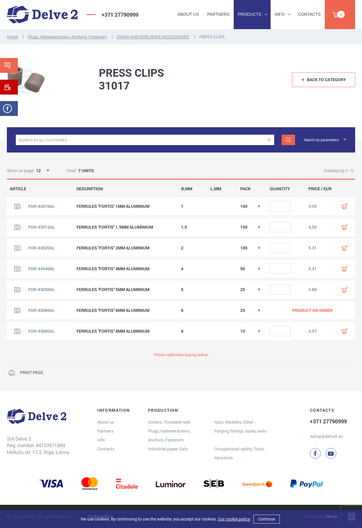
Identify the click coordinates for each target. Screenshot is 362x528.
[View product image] (17, 206)
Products (249, 14)
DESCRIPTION (90, 188)
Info (280, 14)
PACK (245, 188)
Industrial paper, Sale (168, 449)
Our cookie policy (234, 519)
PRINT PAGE (31, 372)
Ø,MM (186, 188)
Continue (266, 519)
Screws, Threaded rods (169, 422)
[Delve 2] (42, 14)
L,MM (215, 188)
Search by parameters (321, 139)
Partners (218, 14)
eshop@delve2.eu (326, 436)
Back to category (326, 79)
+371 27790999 (120, 14)
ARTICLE (18, 188)
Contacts (309, 14)
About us (188, 14)
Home (12, 37)
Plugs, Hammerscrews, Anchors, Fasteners (67, 37)
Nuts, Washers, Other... (235, 422)
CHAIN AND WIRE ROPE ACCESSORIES (153, 37)
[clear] (269, 140)
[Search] (288, 140)
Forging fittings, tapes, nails (240, 431)
